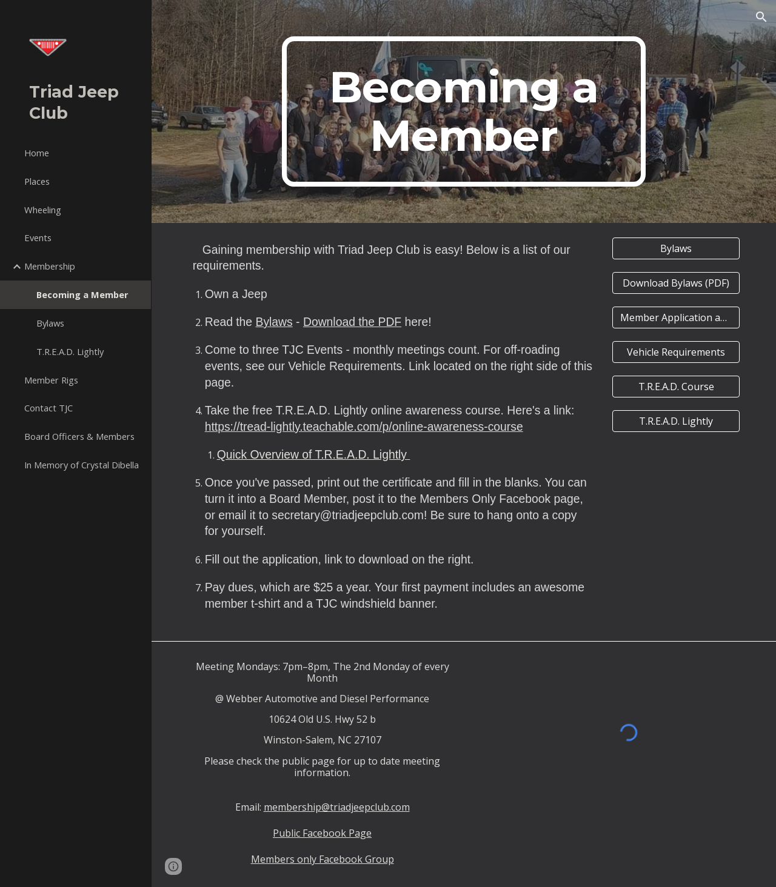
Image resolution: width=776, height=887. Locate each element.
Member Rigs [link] (51, 380)
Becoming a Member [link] (82, 294)
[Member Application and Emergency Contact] (676, 317)
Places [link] (37, 181)
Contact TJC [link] (48, 408)
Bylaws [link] (50, 323)
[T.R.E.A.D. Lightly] (676, 421)
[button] (761, 17)
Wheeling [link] (42, 210)
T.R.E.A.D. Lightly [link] (70, 351)
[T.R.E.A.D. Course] (676, 386)
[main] (463, 111)
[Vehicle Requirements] (676, 352)
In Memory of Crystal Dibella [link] (81, 465)
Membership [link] (49, 266)
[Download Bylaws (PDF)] (676, 283)
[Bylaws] (676, 248)
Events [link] (38, 237)
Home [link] (36, 153)
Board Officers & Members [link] (79, 436)
